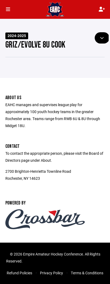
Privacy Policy (51, 272)
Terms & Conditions (87, 272)
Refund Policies (19, 272)
